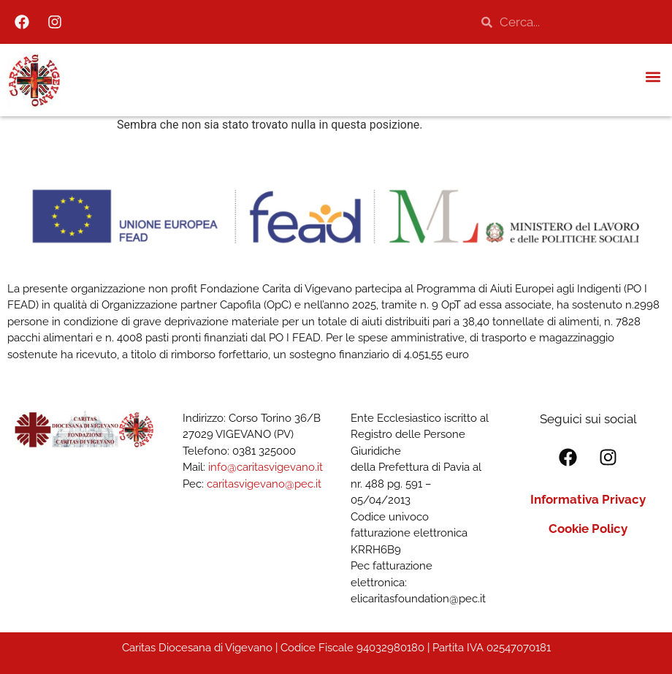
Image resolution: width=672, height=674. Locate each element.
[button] (653, 76)
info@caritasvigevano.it (265, 467)
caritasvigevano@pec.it (264, 484)
